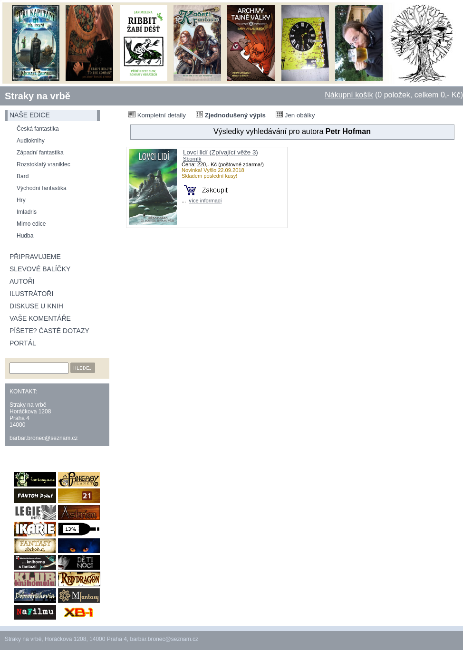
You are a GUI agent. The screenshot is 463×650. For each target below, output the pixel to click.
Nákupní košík (349, 95)
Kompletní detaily (157, 115)
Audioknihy (31, 140)
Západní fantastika (40, 152)
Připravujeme (35, 256)
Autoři (22, 281)
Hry (21, 200)
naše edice (30, 115)
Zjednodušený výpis (231, 115)
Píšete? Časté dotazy (49, 331)
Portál (23, 343)
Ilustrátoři (31, 293)
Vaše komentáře (40, 318)
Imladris (27, 212)
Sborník (192, 159)
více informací (205, 200)
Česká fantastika (38, 128)
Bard (23, 176)
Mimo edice (31, 223)
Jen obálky (295, 115)
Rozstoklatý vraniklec (43, 164)
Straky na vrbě (37, 96)
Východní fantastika (42, 188)
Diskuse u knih (36, 306)
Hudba (25, 235)
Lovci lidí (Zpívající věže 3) (220, 152)
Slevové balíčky (40, 269)
